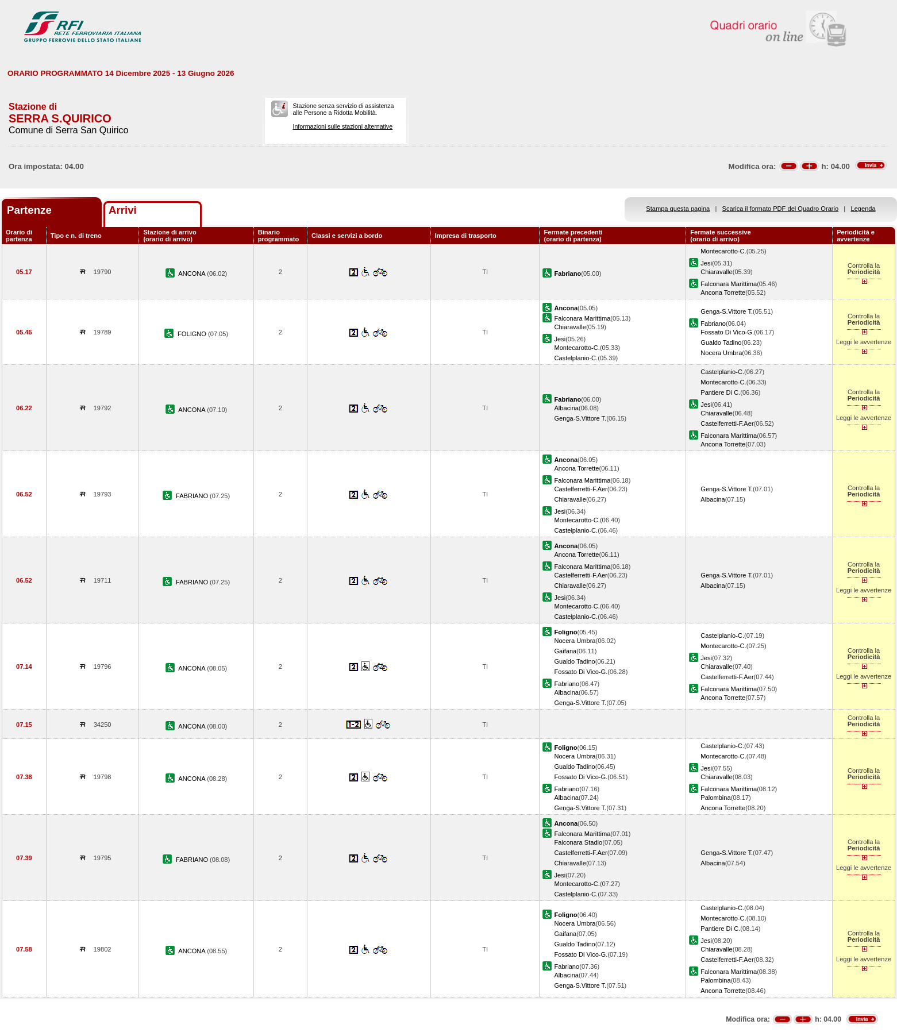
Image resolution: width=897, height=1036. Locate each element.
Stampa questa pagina (678, 208)
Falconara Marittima (728, 283)
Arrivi (123, 210)
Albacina (566, 408)
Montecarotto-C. (723, 251)
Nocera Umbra (721, 352)
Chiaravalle (716, 271)
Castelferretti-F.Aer (726, 423)
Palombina (715, 797)
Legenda (863, 208)
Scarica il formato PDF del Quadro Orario (780, 208)
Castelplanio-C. (576, 358)
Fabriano (713, 323)
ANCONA (192, 273)
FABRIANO (193, 495)
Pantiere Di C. (720, 392)
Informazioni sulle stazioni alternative (342, 126)
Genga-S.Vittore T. (726, 311)
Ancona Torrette (722, 292)
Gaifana (565, 651)
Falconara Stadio (578, 842)
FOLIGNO (193, 333)
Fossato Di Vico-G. (727, 332)
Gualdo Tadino (720, 342)
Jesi (706, 263)
